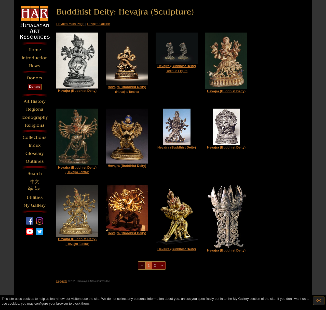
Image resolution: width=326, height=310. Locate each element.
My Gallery (35, 205)
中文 (34, 181)
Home (35, 49)
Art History (35, 101)
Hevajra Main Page (70, 24)
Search (35, 173)
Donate (34, 86)
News (34, 65)
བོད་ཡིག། (35, 189)
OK (318, 300)
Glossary (34, 153)
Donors (34, 78)
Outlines (35, 161)
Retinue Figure (177, 53)
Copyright (61, 281)
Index (35, 145)
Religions (35, 125)
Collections (35, 137)
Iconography (34, 117)
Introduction (35, 57)
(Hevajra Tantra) (127, 63)
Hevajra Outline (98, 24)
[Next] (162, 265)
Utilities (35, 197)
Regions (34, 109)
